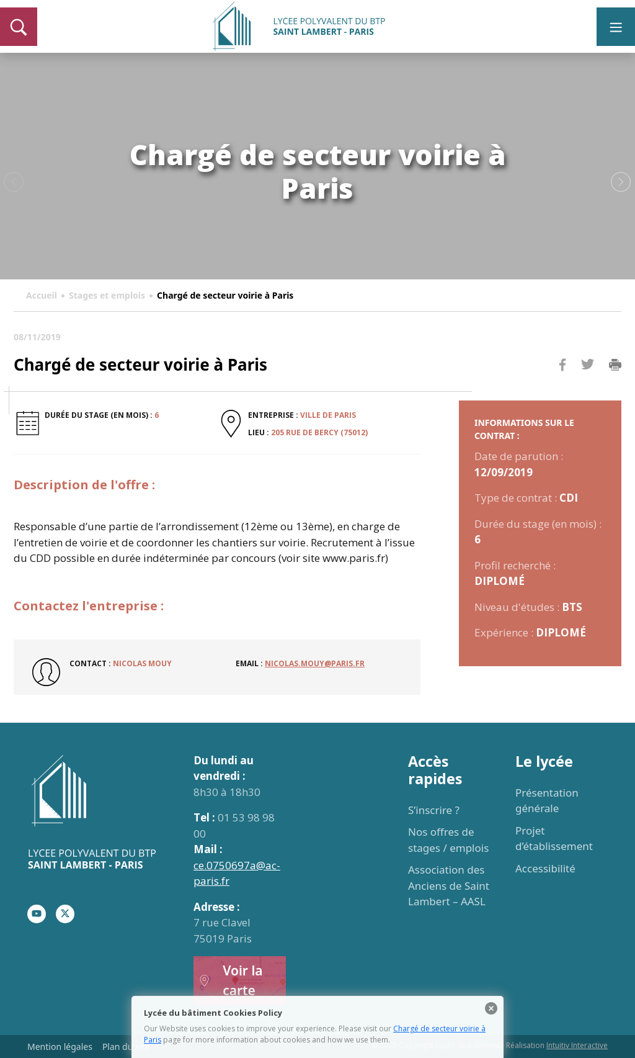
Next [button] (621, 182)
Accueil (41, 295)
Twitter (587, 385)
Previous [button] (14, 182)
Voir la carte (230, 980)
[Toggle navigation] (616, 26)
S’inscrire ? (434, 810)
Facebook (562, 388)
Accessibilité (545, 868)
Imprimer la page (615, 365)
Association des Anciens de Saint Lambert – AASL (448, 885)
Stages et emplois (107, 295)
